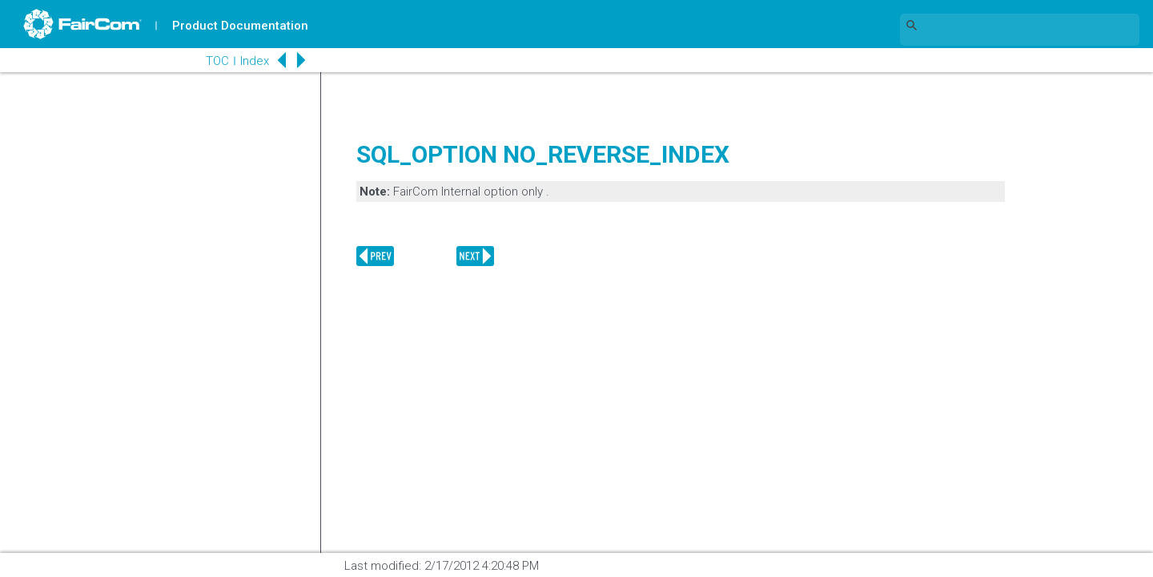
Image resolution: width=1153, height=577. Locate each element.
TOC (207, 61)
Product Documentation (241, 25)
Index (245, 61)
